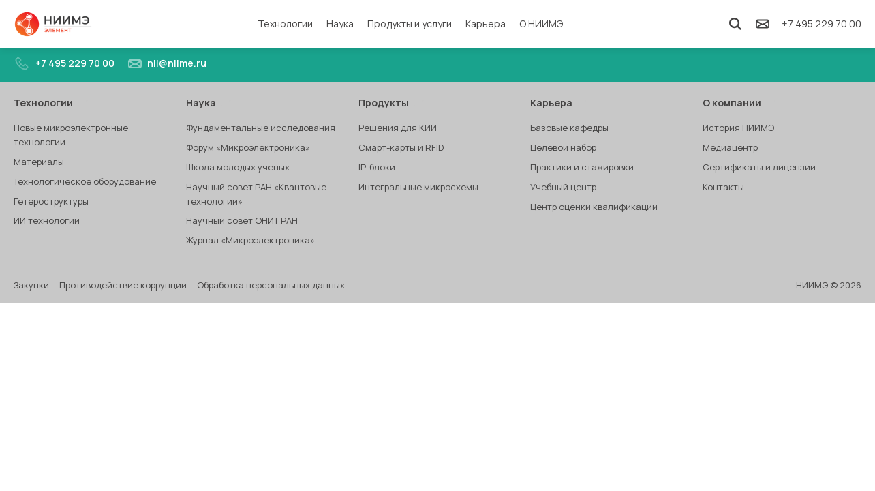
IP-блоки (376, 167)
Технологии (285, 23)
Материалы (39, 161)
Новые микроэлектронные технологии (71, 134)
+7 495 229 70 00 (821, 23)
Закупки (31, 285)
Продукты (391, 102)
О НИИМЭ (541, 23)
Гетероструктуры (51, 201)
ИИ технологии (47, 220)
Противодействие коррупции (123, 285)
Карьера (485, 23)
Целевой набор (563, 147)
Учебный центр (563, 187)
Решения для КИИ (397, 127)
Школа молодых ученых (238, 167)
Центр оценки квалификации (594, 206)
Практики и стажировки (582, 167)
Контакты (723, 187)
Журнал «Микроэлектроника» (250, 240)
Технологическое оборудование (85, 181)
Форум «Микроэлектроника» (248, 147)
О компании (739, 102)
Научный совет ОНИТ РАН (242, 220)
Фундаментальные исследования (260, 127)
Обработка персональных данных (271, 285)
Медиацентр (730, 147)
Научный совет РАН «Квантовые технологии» (256, 194)
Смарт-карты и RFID (401, 147)
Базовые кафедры (569, 127)
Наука (340, 23)
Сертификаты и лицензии (759, 167)
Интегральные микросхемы (418, 187)
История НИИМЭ (738, 127)
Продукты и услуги (409, 23)
